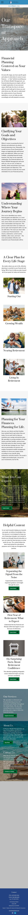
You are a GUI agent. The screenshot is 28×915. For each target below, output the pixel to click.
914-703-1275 (15, 897)
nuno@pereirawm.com (14, 910)
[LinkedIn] (15, 913)
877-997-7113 (15, 895)
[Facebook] (13, 913)
